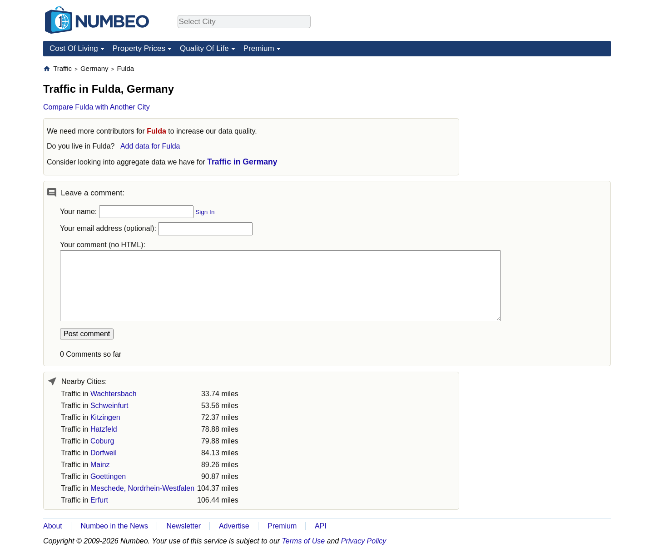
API (321, 526)
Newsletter (184, 526)
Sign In (204, 212)
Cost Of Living (74, 48)
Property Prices (139, 48)
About (52, 526)
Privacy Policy (363, 541)
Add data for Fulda (150, 146)
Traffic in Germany (242, 161)
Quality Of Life (204, 48)
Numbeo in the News (114, 526)
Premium (258, 48)
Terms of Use (303, 541)
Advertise (234, 526)
